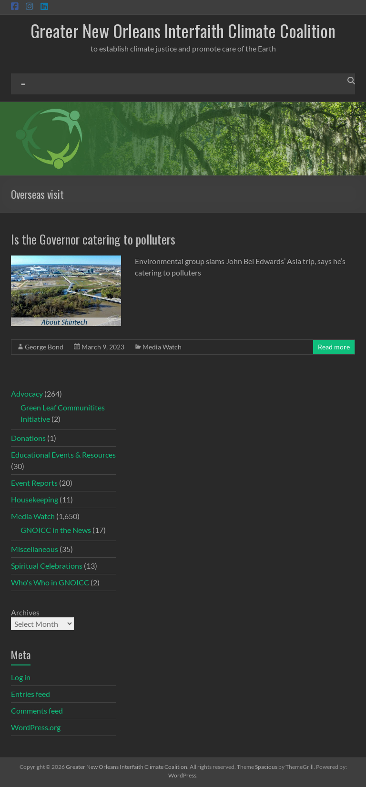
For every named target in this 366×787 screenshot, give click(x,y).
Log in (20, 677)
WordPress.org (36, 727)
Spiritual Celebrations (46, 565)
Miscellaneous (34, 548)
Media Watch (162, 347)
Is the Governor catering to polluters (93, 239)
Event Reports (34, 482)
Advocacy (27, 393)
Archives (25, 612)
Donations (28, 437)
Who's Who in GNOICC (50, 582)
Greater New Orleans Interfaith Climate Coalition (183, 30)
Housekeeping (34, 499)
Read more (334, 347)
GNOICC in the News (55, 529)
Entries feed (30, 693)
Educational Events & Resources (63, 454)
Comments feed (37, 710)
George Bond (44, 347)
